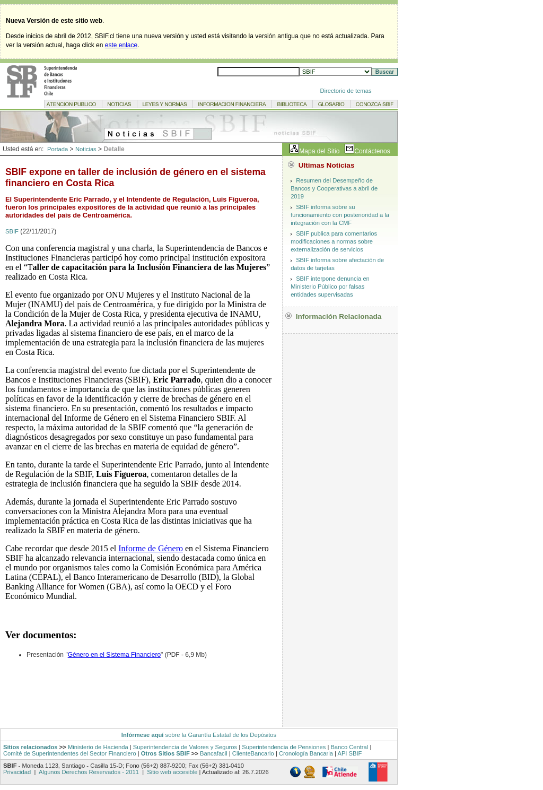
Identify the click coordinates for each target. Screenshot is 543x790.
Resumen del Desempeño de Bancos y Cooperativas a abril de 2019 (334, 188)
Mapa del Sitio (319, 151)
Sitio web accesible (171, 772)
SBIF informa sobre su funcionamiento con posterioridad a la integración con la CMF (340, 215)
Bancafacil (213, 753)
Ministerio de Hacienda (98, 747)
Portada (57, 149)
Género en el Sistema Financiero (114, 654)
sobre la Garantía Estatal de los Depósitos (219, 735)
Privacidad (17, 772)
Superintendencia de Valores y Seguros (185, 747)
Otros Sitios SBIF (165, 753)
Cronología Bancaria (306, 753)
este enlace (121, 45)
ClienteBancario (253, 753)
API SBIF (349, 753)
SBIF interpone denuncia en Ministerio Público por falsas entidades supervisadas (330, 286)
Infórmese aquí (142, 735)
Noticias (86, 149)
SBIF (12, 231)
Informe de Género (150, 548)
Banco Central (349, 747)
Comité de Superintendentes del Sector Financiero (69, 753)
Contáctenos (372, 151)
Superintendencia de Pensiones (284, 747)
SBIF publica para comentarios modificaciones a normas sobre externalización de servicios (334, 241)
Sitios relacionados (30, 747)
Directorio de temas (346, 91)
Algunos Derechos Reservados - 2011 (89, 772)
